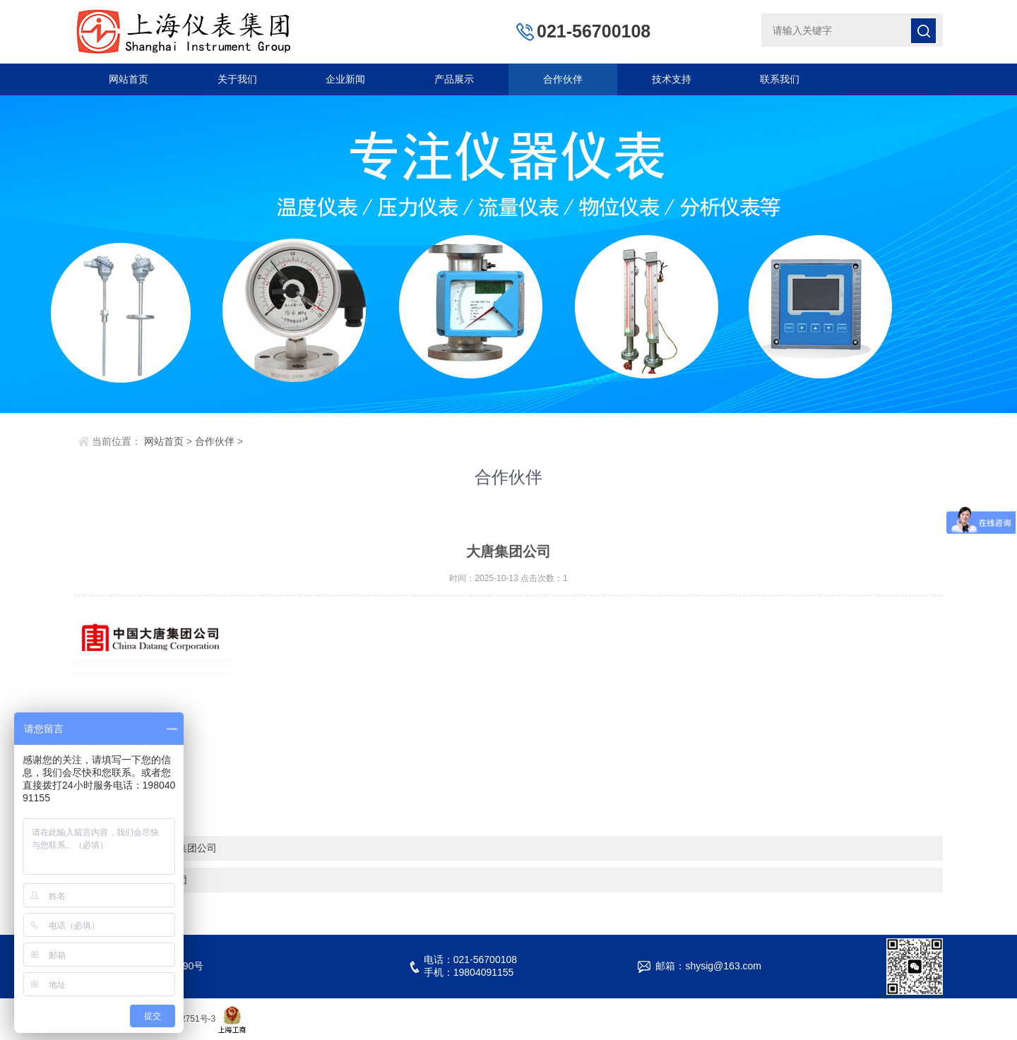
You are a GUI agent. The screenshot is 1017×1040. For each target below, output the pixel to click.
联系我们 (779, 79)
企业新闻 (345, 79)
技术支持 (671, 79)
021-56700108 (593, 31)
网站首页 (128, 79)
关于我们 (237, 79)
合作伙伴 (563, 79)
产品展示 (454, 79)
